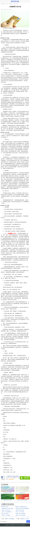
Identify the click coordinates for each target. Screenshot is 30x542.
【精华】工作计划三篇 (5, 510)
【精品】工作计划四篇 (5, 515)
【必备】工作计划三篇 (19, 510)
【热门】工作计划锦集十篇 (6, 511)
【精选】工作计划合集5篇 (20, 515)
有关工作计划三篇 (4, 513)
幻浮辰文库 (13, 524)
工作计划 (16, 3)
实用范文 (11, 3)
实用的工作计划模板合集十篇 (21, 506)
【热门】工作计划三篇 (19, 511)
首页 (7, 3)
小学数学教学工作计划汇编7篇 (7, 508)
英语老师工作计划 (4, 506)
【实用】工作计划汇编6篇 (20, 513)
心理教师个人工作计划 (24, 518)
